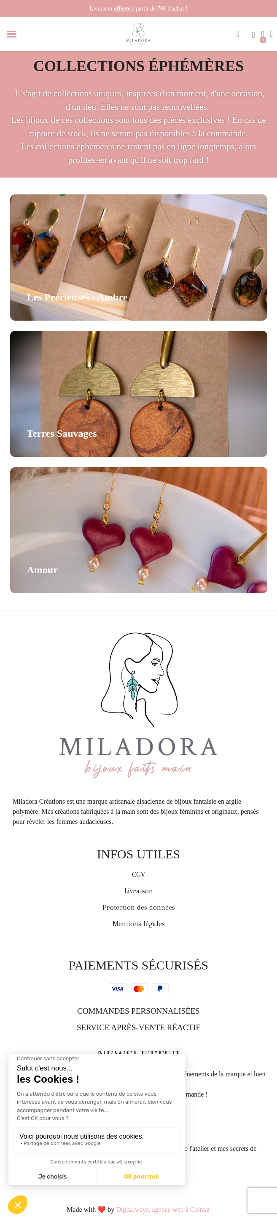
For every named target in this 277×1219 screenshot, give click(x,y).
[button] (238, 34)
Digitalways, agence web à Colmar (163, 1209)
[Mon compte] (271, 34)
